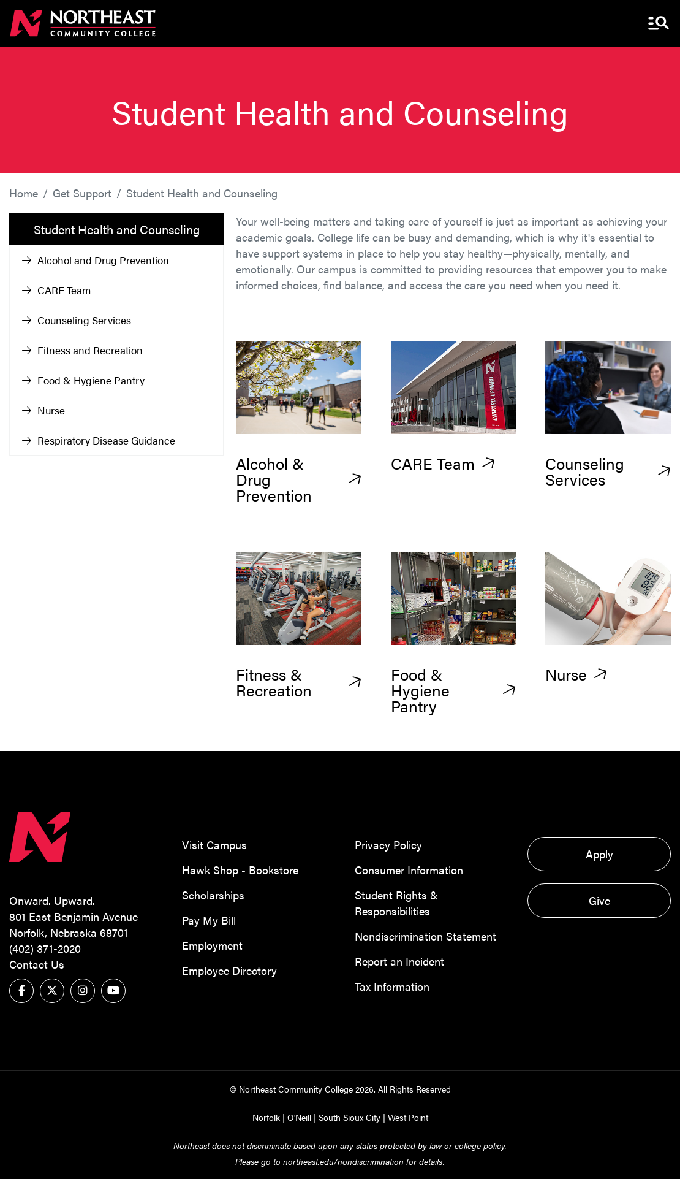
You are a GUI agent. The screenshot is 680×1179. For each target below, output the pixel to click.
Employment (212, 945)
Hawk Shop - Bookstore (240, 869)
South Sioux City (349, 1117)
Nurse (43, 410)
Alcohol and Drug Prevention (95, 260)
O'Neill (299, 1117)
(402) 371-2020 (45, 948)
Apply (599, 853)
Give (599, 900)
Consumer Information (409, 869)
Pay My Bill (209, 920)
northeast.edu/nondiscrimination (343, 1161)
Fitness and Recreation (82, 350)
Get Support (82, 192)
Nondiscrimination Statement (425, 936)
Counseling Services (76, 320)
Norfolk (266, 1117)
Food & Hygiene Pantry (83, 380)
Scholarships (213, 894)
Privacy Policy (388, 844)
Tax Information (392, 986)
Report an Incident (399, 961)
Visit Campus (214, 844)
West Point (408, 1117)
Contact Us (36, 964)
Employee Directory (229, 970)
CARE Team (56, 290)
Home (23, 192)
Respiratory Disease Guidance (98, 440)
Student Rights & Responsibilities (396, 902)
